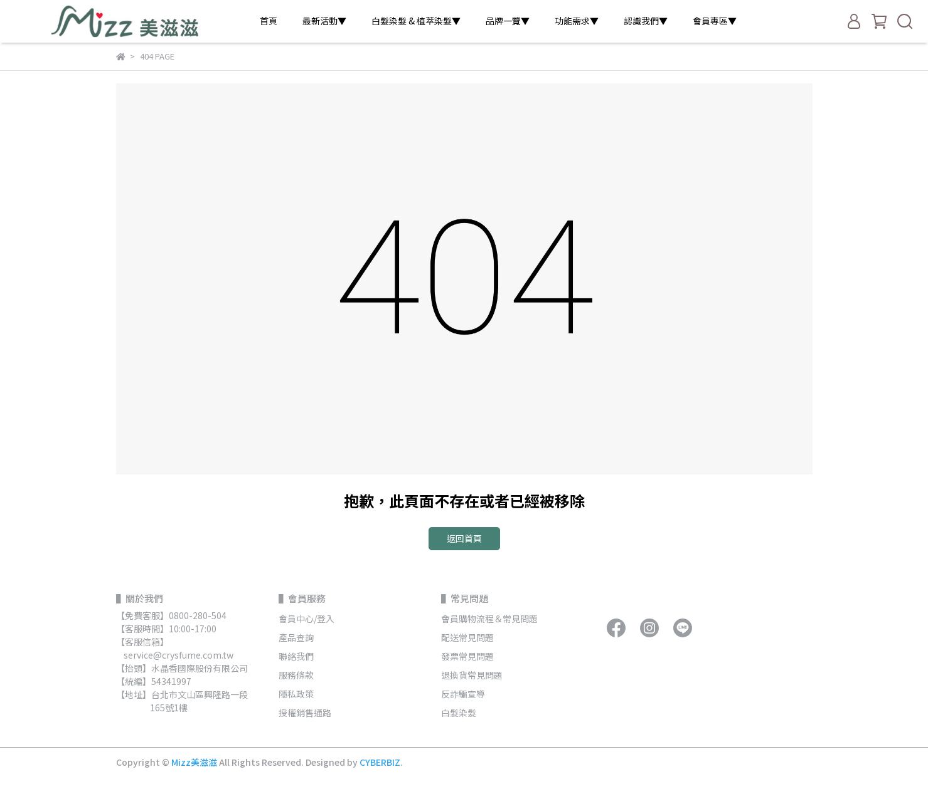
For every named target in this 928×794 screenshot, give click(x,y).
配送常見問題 (467, 637)
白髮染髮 (458, 712)
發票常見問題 (468, 656)
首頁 (268, 20)
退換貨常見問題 (472, 675)
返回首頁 (464, 538)
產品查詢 (296, 637)
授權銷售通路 (305, 712)
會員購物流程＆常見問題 (489, 618)
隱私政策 (296, 693)
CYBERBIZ (380, 762)
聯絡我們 (296, 656)
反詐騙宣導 (463, 693)
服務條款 (296, 675)
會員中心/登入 (306, 618)
